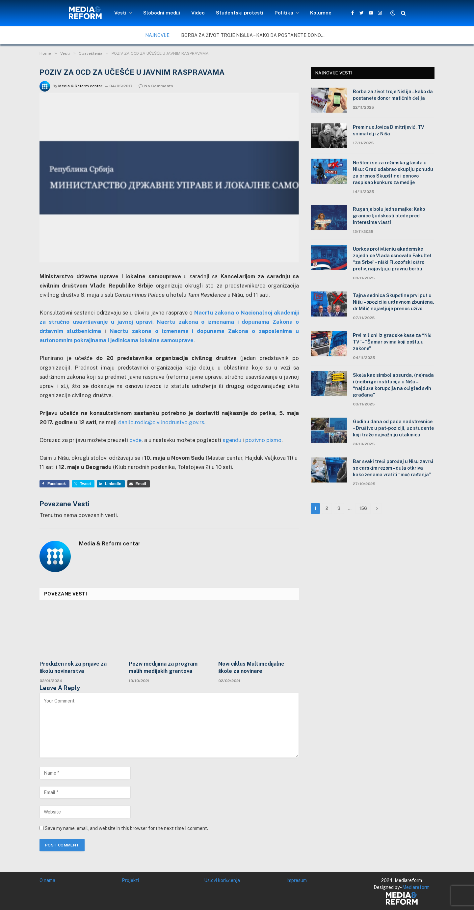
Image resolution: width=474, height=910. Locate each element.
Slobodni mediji (161, 12)
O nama (47, 880)
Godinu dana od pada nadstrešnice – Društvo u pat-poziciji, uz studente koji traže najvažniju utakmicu (393, 428)
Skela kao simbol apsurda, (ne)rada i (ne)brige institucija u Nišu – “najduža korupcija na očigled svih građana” (393, 385)
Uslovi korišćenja (222, 880)
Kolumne (320, 12)
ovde (135, 440)
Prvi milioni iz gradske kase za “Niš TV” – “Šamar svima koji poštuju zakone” (392, 342)
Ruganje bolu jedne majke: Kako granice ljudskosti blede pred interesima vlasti (389, 216)
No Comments (156, 86)
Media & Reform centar (80, 86)
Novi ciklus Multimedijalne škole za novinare (251, 667)
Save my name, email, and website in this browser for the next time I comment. (126, 828)
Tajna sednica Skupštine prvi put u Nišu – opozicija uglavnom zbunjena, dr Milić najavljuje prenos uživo (393, 302)
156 (363, 508)
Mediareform (416, 887)
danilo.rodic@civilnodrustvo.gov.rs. (161, 422)
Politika (284, 12)
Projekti (130, 880)
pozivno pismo (263, 440)
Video (198, 12)
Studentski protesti (239, 12)
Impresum (296, 880)
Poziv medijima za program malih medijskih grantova (163, 667)
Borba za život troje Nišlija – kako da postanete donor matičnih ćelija (255, 35)
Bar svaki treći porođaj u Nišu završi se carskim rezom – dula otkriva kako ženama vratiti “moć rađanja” (393, 468)
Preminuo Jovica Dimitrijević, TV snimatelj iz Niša (388, 130)
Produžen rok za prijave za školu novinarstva (73, 667)
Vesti (120, 12)
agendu (232, 440)
